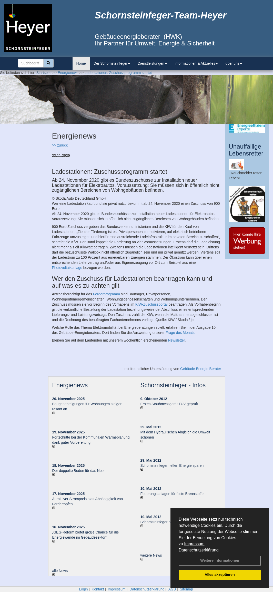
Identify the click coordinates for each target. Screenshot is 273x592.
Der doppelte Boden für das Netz (78, 471)
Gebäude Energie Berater (200, 369)
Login (83, 589)
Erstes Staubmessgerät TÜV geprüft (169, 404)
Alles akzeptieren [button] (220, 574)
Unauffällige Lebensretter (246, 150)
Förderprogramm (106, 294)
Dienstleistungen (152, 63)
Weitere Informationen (219, 560)
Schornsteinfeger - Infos (173, 385)
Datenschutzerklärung (199, 550)
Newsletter (176, 340)
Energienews (70, 385)
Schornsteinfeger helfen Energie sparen (172, 465)
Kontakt (98, 589)
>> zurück (60, 145)
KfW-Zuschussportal (151, 304)
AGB (172, 589)
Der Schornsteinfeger (112, 63)
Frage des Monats (180, 333)
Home (81, 63)
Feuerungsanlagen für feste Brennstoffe (172, 494)
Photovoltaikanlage (67, 268)
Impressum (194, 544)
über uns (233, 63)
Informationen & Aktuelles (196, 63)
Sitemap (186, 589)
